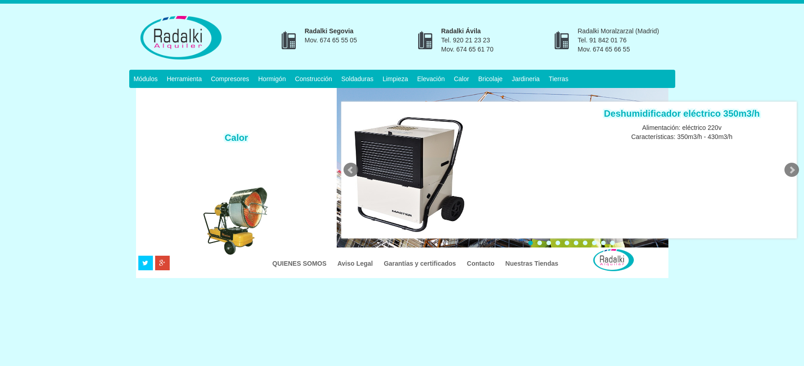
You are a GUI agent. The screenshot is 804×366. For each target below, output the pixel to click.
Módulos (146, 78)
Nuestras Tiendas (532, 263)
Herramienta (184, 78)
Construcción (313, 78)
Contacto (481, 263)
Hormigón (272, 78)
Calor (461, 78)
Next (791, 170)
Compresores (230, 78)
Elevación (431, 78)
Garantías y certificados (421, 263)
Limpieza (395, 78)
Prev (351, 170)
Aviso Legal (355, 263)
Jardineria (526, 78)
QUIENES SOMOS (301, 263)
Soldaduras (357, 78)
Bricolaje (490, 78)
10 (612, 243)
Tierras (558, 78)
